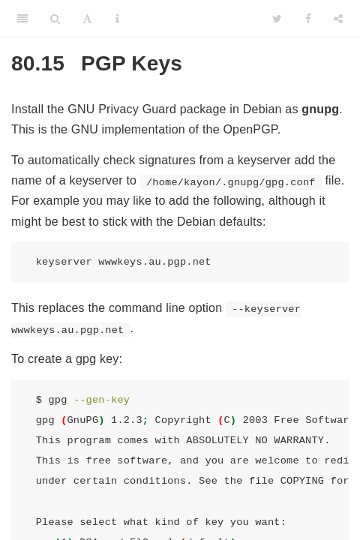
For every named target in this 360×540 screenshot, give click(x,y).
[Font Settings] (87, 19)
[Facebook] (308, 19)
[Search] (55, 19)
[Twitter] (277, 19)
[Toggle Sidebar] (22, 19)
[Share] (338, 19)
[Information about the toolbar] (117, 19)
